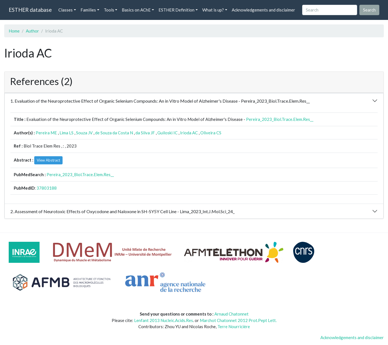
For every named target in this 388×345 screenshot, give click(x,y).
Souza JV (84, 132)
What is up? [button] (213, 9)
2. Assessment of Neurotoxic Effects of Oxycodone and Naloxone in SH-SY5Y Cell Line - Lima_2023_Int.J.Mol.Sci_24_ (122, 211)
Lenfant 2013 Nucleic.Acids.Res (163, 320)
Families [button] (88, 9)
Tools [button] (109, 9)
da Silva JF (145, 132)
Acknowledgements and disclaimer (263, 9)
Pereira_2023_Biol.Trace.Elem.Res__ (279, 119)
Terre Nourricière (233, 326)
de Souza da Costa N (114, 132)
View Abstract (48, 160)
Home (14, 30)
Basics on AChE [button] (136, 9)
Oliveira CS (210, 132)
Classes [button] (65, 9)
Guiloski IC (167, 132)
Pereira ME (46, 132)
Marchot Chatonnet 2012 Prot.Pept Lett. (238, 320)
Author (32, 30)
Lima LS (66, 132)
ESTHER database (30, 9)
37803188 (46, 187)
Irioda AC (189, 132)
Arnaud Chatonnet (231, 313)
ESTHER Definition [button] (176, 9)
